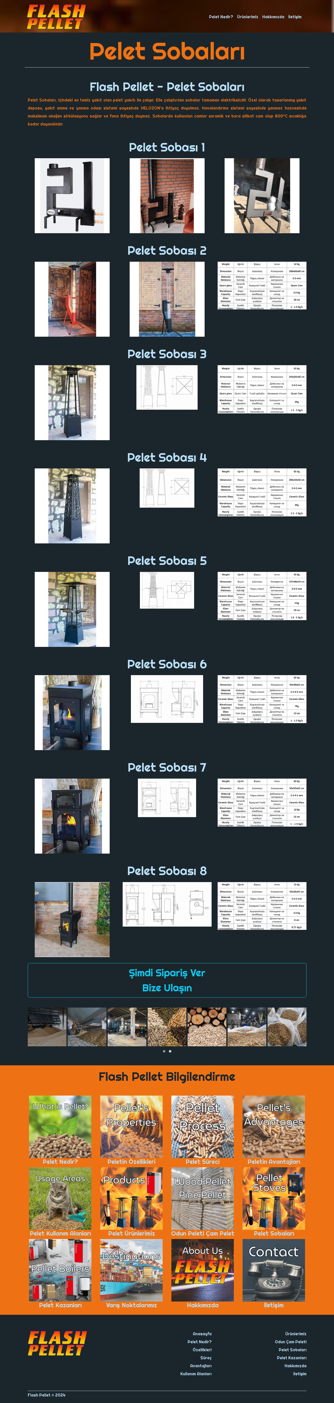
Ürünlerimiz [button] (247, 16)
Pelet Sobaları (293, 1349)
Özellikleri (202, 1349)
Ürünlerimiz (296, 1333)
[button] (164, 1051)
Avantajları (201, 1365)
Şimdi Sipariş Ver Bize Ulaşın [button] (167, 980)
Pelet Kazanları (292, 1357)
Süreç (206, 1357)
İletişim (295, 16)
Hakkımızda (273, 16)
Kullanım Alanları (196, 1373)
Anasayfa (202, 1333)
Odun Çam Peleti (291, 1341)
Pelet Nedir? (200, 1341)
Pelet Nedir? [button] (221, 16)
